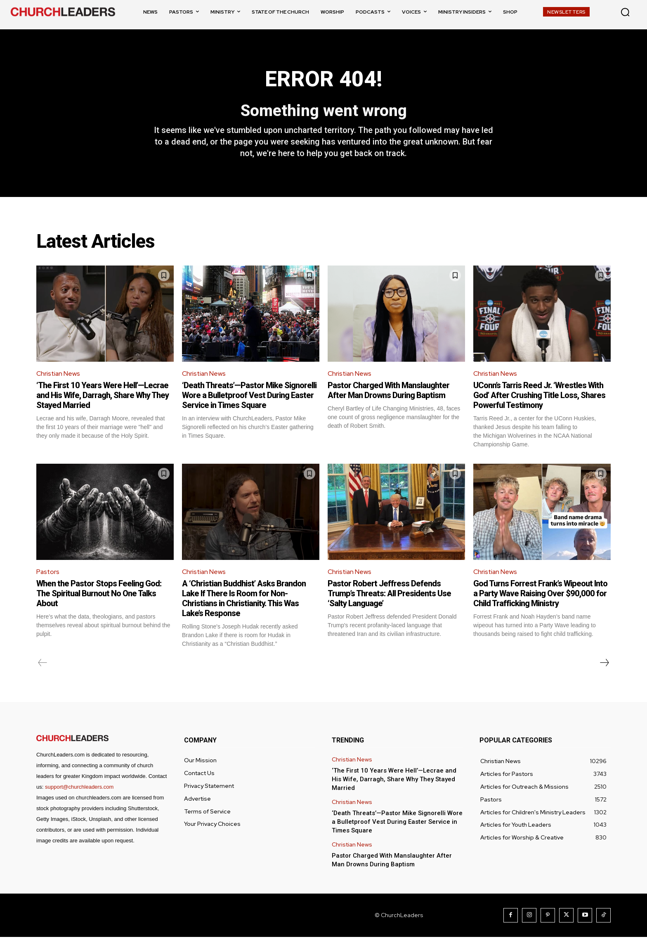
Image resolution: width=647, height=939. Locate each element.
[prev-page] (42, 665)
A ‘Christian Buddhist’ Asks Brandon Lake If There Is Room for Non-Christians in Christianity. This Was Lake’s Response (244, 600)
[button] (625, 12)
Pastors (48, 573)
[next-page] (604, 665)
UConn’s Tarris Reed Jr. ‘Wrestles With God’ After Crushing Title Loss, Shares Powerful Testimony (539, 397)
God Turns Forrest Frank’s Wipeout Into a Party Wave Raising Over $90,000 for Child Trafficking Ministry (540, 595)
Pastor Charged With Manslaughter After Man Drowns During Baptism (388, 392)
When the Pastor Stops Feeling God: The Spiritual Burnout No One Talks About (98, 595)
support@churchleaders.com (79, 789)
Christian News (58, 375)
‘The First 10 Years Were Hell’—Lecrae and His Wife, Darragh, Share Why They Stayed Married (102, 397)
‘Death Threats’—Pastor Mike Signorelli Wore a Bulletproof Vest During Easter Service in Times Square (249, 397)
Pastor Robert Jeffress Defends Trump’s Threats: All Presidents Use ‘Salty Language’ (389, 595)
